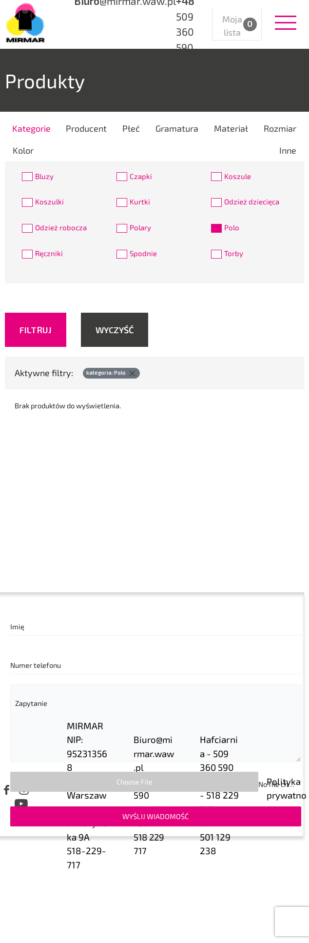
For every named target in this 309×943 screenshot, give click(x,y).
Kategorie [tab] (31, 128)
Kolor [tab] (23, 150)
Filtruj (35, 329)
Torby (233, 253)
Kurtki (140, 201)
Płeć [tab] (131, 128)
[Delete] (132, 373)
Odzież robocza (61, 227)
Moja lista (237, 26)
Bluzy (44, 176)
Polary (140, 227)
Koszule (237, 176)
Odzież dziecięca (251, 201)
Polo (231, 227)
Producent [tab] (86, 128)
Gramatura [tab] (176, 128)
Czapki (141, 176)
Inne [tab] (287, 150)
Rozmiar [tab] (280, 128)
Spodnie (143, 253)
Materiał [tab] (231, 128)
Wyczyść (115, 329)
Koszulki (49, 201)
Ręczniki (49, 253)
